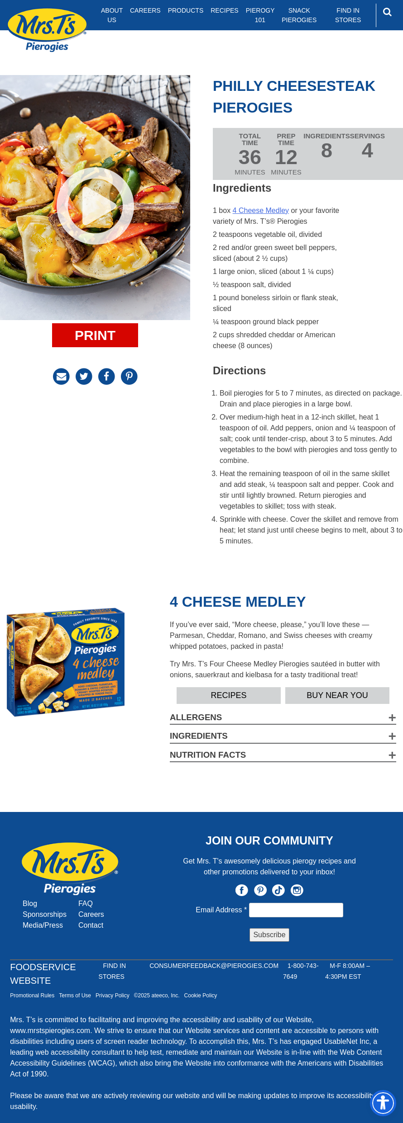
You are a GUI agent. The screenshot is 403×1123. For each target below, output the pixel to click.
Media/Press (43, 925)
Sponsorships (45, 914)
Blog (30, 903)
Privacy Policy (113, 995)
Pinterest (260, 890)
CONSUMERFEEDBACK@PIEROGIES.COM (213, 965)
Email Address (222, 910)
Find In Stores (348, 15)
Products (186, 10)
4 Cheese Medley (261, 210)
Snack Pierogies (299, 15)
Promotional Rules (32, 995)
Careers (145, 10)
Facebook (241, 890)
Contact (90, 925)
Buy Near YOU (337, 695)
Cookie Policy (200, 995)
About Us (112, 15)
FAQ (85, 903)
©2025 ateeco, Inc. (157, 995)
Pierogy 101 (260, 15)
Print (95, 335)
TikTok (278, 890)
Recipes (224, 10)
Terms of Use (75, 995)
